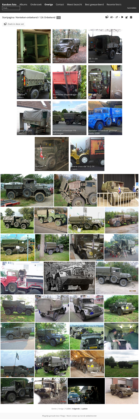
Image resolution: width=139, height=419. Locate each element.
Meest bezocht (74, 4)
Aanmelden (131, 8)
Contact (60, 4)
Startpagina (8, 17)
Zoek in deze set (16, 24)
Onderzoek (36, 4)
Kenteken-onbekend (27, 17)
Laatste (84, 408)
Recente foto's (114, 4)
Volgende (76, 408)
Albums (23, 4)
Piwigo (62, 416)
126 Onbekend (47, 17)
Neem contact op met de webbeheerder (82, 416)
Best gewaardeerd (94, 4)
